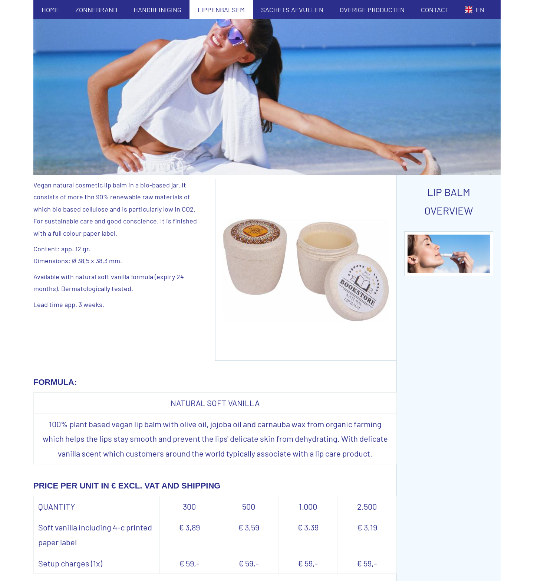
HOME (50, 10)
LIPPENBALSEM (221, 10)
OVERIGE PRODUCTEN (372, 10)
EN (474, 10)
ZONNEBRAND (96, 10)
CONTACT (435, 10)
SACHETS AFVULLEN (292, 10)
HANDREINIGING (157, 10)
